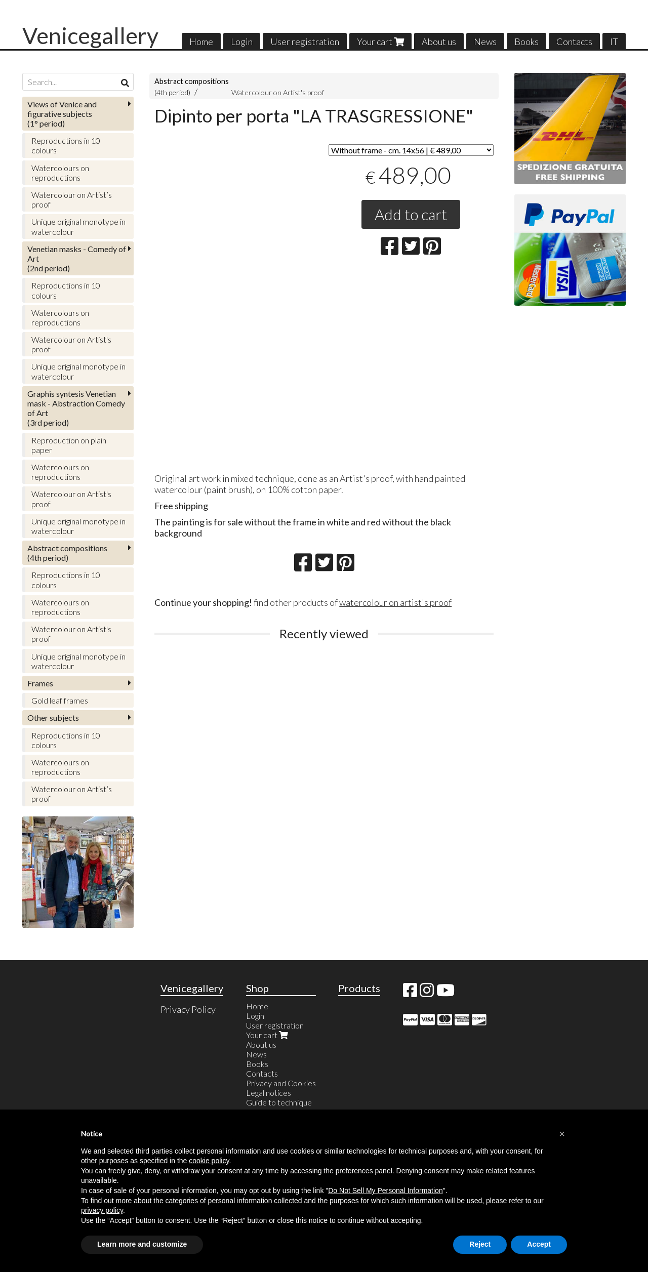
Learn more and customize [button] (142, 1244)
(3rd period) (76, 408)
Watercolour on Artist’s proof (71, 199)
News (485, 41)
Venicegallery (90, 35)
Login (242, 41)
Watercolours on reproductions (60, 172)
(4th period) (67, 552)
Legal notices (268, 1092)
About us (439, 41)
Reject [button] (480, 1244)
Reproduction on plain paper (68, 445)
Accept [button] (539, 1244)
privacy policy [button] (102, 1210)
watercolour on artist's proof (395, 602)
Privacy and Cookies (281, 1083)
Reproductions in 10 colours (65, 145)
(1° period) (62, 113)
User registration (304, 41)
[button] (562, 1134)
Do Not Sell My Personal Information (385, 1190)
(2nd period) (76, 258)
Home (201, 41)
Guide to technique (279, 1102)
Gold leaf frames (59, 700)
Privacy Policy (188, 1009)
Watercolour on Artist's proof (277, 92)
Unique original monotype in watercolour (78, 226)
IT (614, 41)
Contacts (574, 41)
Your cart (380, 41)
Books (526, 41)
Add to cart (411, 214)
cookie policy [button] (209, 1161)
